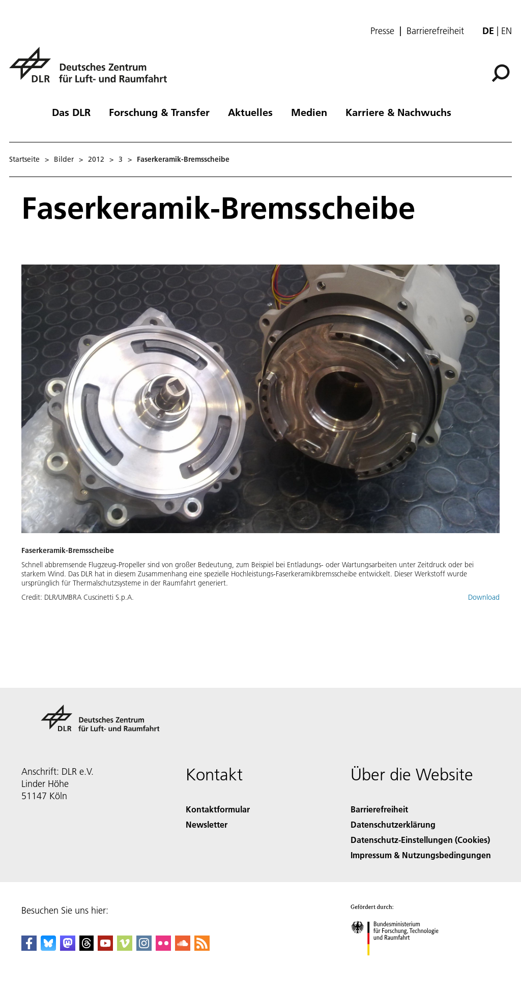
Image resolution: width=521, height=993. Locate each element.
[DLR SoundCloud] (182, 947)
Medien (309, 112)
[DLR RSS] (202, 947)
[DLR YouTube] (105, 947)
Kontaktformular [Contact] (218, 809)
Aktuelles (250, 112)
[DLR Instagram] (144, 947)
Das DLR (71, 112)
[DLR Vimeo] (124, 947)
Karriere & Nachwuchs (398, 112)
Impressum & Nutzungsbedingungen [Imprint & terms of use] (421, 855)
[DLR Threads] (86, 947)
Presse (382, 31)
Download (484, 597)
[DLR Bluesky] (48, 947)
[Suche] (500, 73)
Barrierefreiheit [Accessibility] (379, 809)
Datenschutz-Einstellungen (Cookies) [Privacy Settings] (420, 839)
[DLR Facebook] (29, 947)
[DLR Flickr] (163, 947)
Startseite (24, 159)
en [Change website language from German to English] (506, 31)
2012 (96, 159)
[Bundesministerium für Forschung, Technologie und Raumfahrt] (400, 964)
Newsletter (206, 824)
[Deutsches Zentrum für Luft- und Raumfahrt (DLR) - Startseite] (92, 70)
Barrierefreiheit (435, 31)
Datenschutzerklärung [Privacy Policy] (393, 824)
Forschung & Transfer (159, 112)
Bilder (64, 159)
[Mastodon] (67, 947)
